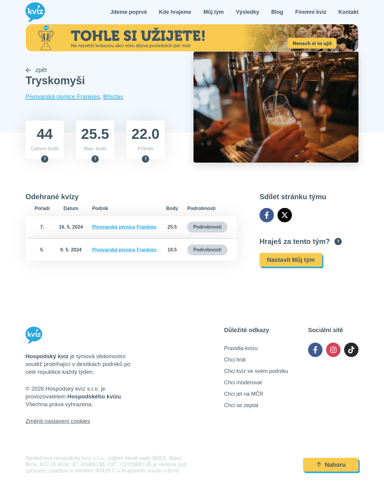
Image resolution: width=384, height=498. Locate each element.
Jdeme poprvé (128, 12)
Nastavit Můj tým (291, 259)
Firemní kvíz (310, 12)
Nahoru (331, 464)
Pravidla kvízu (241, 348)
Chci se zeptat (241, 405)
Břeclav (113, 96)
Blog (277, 12)
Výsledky (247, 12)
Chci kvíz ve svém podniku (256, 371)
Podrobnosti (207, 227)
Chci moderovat (243, 383)
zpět (36, 70)
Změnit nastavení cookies (58, 421)
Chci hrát (235, 360)
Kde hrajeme (175, 12)
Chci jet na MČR (243, 394)
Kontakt (348, 12)
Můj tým (213, 12)
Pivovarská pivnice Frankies (63, 96)
